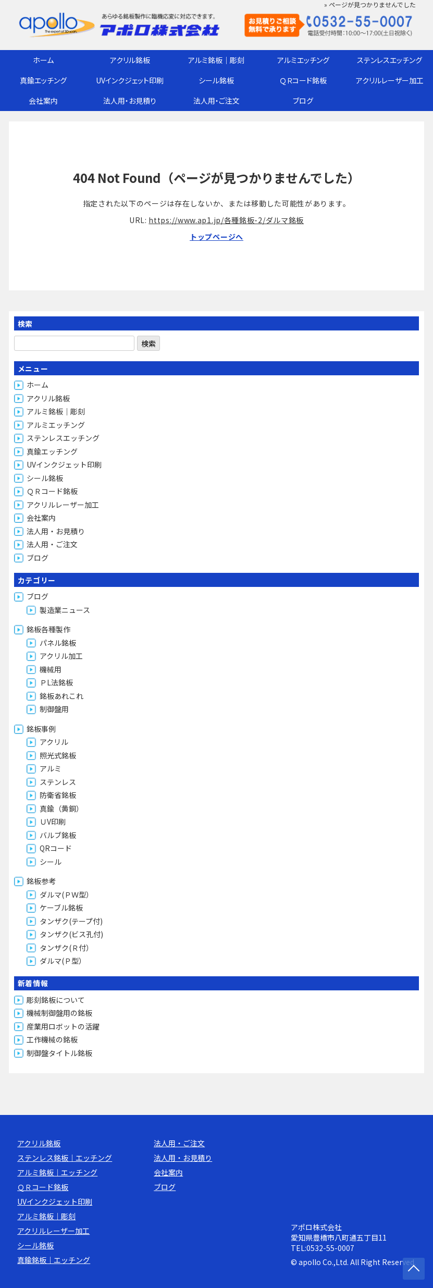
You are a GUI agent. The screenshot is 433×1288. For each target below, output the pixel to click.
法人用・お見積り (129, 100)
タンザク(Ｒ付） (66, 947)
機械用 (50, 669)
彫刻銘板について (56, 1000)
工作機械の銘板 (52, 1039)
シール (50, 861)
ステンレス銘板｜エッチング (64, 1157)
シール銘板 (216, 80)
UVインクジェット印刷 (130, 80)
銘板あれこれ (61, 696)
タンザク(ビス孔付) (71, 934)
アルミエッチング (303, 60)
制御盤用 (54, 709)
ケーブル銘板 (61, 907)
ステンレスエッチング (389, 60)
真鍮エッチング (43, 80)
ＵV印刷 (53, 821)
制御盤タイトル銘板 (59, 1053)
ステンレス (58, 782)
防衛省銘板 (58, 795)
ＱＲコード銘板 (303, 80)
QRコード (56, 848)
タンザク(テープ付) (71, 921)
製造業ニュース (65, 610)
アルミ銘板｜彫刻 (216, 60)
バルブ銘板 (58, 835)
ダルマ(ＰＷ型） (66, 894)
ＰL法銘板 (56, 682)
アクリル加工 (61, 656)
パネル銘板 (58, 642)
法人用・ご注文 (216, 100)
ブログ (303, 100)
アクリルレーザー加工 (390, 80)
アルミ (50, 768)
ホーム (43, 60)
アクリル (54, 742)
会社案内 (43, 100)
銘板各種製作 (48, 629)
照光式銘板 (58, 755)
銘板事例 (41, 728)
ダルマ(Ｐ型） (63, 960)
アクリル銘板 (130, 60)
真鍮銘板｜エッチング (53, 1260)
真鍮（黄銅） (61, 808)
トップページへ (216, 236)
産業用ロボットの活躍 (63, 1026)
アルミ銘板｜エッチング (57, 1172)
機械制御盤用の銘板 (59, 1013)
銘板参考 (41, 881)
